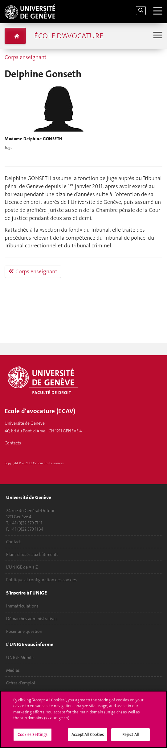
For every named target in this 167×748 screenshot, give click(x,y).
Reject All (130, 738)
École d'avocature (68, 36)
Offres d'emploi (20, 683)
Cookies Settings (32, 738)
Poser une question (24, 631)
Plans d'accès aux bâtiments (32, 554)
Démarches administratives (31, 618)
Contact (13, 541)
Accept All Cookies (87, 738)
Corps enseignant (26, 57)
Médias (13, 670)
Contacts (13, 443)
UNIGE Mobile (20, 657)
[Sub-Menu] (157, 35)
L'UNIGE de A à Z (22, 567)
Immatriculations (22, 606)
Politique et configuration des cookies (41, 579)
